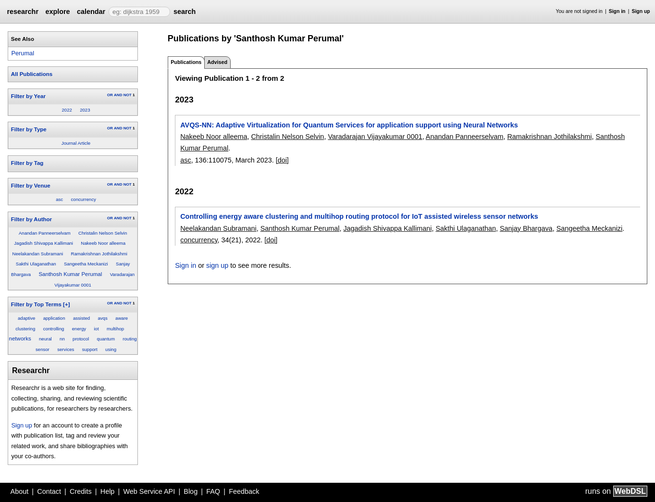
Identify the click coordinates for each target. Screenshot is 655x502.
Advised (217, 62)
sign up (217, 265)
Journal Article (76, 143)
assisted (81, 318)
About (20, 491)
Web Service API (149, 491)
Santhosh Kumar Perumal (70, 274)
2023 (85, 110)
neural (45, 338)
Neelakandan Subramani (37, 253)
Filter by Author (31, 219)
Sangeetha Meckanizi (86, 263)
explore (57, 11)
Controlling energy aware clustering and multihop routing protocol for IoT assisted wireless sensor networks (359, 216)
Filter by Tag (27, 163)
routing (129, 338)
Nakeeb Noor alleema (103, 243)
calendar (91, 11)
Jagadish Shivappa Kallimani (43, 243)
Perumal (22, 53)
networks (20, 338)
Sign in (617, 11)
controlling (53, 328)
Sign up (641, 11)
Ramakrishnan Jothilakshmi (99, 253)
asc (59, 199)
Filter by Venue (30, 185)
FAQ (213, 491)
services (65, 349)
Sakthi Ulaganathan (36, 263)
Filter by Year (28, 96)
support (90, 349)
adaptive (26, 318)
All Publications (31, 74)
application (54, 318)
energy (79, 328)
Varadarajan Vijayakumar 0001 (375, 136)
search (184, 11)
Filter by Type (29, 129)
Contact (49, 491)
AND (118, 95)
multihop (115, 328)
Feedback (244, 491)
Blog (191, 491)
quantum (106, 338)
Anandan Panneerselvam (45, 233)
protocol (81, 338)
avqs (102, 318)
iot (96, 328)
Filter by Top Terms (36, 304)
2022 (67, 110)
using (110, 349)
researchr (22, 11)
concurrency (83, 199)
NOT (128, 95)
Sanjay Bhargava (526, 228)
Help (107, 491)
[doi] (282, 160)
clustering (25, 328)
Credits (81, 491)
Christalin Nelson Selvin (102, 233)
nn (62, 338)
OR (110, 95)
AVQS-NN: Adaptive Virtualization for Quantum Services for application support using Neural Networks (349, 125)
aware (121, 318)
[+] (66, 304)
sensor (42, 349)
